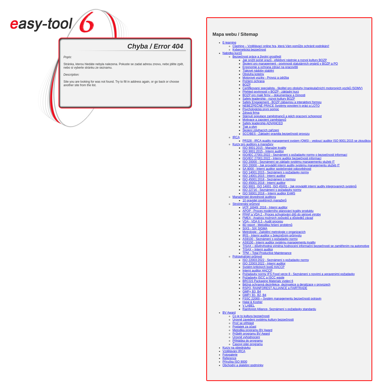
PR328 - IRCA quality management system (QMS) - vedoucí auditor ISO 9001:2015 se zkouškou (306, 141)
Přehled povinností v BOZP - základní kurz (270, 91)
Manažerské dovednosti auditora (254, 197)
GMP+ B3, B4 (251, 291)
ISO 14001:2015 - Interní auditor (264, 176)
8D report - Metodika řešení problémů (267, 225)
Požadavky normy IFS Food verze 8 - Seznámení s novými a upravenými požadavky (298, 274)
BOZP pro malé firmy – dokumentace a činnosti (273, 95)
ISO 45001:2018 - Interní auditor (264, 183)
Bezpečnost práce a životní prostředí (256, 56)
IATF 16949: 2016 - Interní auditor (265, 207)
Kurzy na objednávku (236, 347)
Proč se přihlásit (243, 323)
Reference (229, 358)
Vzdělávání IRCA (233, 351)
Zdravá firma (250, 112)
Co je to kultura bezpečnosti (251, 316)
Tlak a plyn (249, 127)
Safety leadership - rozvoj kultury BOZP (268, 98)
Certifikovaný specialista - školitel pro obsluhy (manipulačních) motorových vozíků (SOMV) (302, 88)
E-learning (229, 42)
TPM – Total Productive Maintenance (267, 253)
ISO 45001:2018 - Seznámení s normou (269, 179)
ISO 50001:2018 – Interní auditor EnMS (268, 193)
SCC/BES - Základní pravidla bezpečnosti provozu (276, 134)
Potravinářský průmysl (247, 256)
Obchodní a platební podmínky (242, 365)
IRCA (236, 137)
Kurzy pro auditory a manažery (252, 144)
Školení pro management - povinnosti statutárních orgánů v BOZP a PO (290, 63)
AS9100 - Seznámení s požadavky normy (270, 239)
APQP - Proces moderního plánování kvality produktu (278, 211)
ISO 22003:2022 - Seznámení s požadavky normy (275, 260)
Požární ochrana (253, 81)
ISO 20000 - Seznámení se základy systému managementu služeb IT (288, 162)
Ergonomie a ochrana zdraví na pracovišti (270, 67)
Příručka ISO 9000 (234, 361)
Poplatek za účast (244, 326)
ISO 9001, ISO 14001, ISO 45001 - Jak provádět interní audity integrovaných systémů (299, 186)
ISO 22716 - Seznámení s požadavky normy (271, 190)
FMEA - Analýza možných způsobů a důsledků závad (277, 218)
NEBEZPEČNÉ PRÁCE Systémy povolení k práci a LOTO (281, 105)
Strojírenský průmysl (246, 204)
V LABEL (248, 305)
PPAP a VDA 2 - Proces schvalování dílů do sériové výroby (281, 214)
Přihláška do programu (247, 340)
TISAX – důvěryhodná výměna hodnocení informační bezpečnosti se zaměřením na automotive (305, 246)
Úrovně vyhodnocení (246, 337)
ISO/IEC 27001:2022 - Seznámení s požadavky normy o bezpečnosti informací (294, 155)
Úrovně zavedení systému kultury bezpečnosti (263, 319)
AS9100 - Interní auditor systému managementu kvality (279, 242)
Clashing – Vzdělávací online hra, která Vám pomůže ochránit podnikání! (280, 46)
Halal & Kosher (252, 302)
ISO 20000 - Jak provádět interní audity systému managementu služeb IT (291, 165)
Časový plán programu (247, 344)
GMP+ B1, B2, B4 (254, 295)
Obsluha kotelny (253, 74)
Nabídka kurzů (232, 53)
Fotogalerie (230, 354)
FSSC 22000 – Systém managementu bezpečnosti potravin (282, 298)
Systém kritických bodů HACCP (263, 267)
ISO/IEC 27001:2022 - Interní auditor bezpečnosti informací (282, 158)
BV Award (229, 312)
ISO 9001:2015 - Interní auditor (263, 151)
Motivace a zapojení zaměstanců (264, 119)
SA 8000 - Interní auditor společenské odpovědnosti (276, 169)
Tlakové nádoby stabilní (258, 70)
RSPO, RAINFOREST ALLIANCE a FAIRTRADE (274, 288)
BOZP (246, 84)
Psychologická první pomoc (260, 109)
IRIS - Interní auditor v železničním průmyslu (272, 235)
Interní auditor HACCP (257, 270)
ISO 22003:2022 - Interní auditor (264, 263)
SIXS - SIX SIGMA (254, 228)
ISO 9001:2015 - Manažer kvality (264, 148)
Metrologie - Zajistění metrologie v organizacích (274, 232)
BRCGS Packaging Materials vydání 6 (267, 281)
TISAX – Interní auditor (257, 249)
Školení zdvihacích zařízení (260, 130)
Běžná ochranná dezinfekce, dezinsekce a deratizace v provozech (286, 284)
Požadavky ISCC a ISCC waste (263, 277)
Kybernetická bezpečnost (249, 49)
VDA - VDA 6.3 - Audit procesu (262, 221)
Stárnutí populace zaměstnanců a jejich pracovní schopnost (282, 116)
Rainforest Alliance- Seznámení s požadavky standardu (279, 309)
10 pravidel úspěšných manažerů (264, 200)
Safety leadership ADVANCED (262, 123)
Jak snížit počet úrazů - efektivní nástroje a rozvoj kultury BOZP (284, 60)
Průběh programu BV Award (251, 333)
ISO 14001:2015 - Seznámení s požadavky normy (275, 172)
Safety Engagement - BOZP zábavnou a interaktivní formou (282, 102)
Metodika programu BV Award (252, 330)
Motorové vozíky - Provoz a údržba (265, 77)
